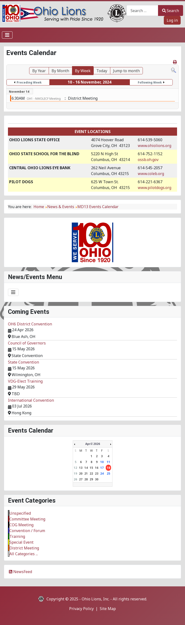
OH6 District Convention (30, 324)
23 (96, 473)
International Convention (31, 400)
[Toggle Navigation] (7, 35)
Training (17, 536)
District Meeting (24, 548)
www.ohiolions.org (154, 145)
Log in (172, 20)
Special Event (21, 542)
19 (75, 473)
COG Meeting (21, 524)
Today (101, 70)
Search (170, 10)
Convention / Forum (27, 530)
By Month (60, 70)
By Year (39, 70)
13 (80, 468)
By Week (83, 70)
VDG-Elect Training (25, 381)
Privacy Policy (81, 608)
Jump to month (126, 70)
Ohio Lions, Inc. (95, 599)
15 (91, 468)
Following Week (150, 82)
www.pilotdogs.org (154, 187)
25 (108, 473)
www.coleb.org (151, 173)
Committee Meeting (27, 519)
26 (75, 479)
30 (96, 479)
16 (96, 468)
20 (80, 473)
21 (86, 473)
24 (102, 473)
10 (102, 462)
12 (75, 468)
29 (91, 479)
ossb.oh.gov (148, 159)
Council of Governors (27, 343)
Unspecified (20, 513)
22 (91, 473)
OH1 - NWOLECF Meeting (44, 99)
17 (102, 468)
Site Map (108, 608)
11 (108, 462)
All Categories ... (23, 553)
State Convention (23, 362)
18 (108, 468)
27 (80, 479)
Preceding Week (29, 82)
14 (86, 468)
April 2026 (92, 444)
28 (86, 479)
